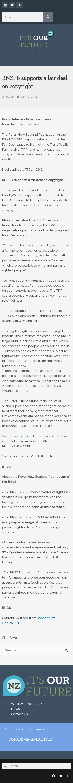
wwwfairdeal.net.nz (29, 436)
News (15, 709)
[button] (36, 54)
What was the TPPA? (26, 704)
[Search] (48, 17)
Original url (10, 623)
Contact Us (19, 714)
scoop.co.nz (46, 618)
